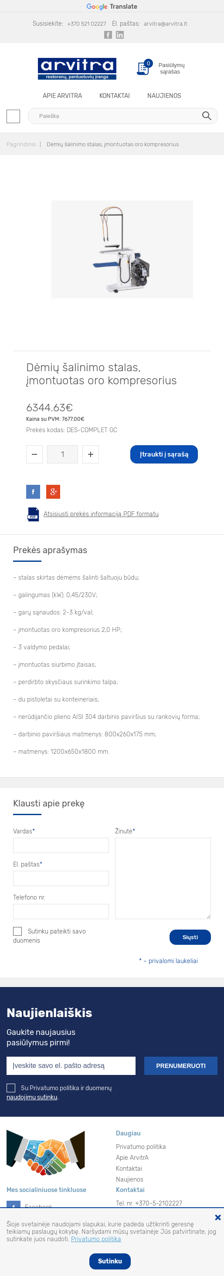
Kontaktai (114, 96)
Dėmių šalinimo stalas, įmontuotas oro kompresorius (113, 144)
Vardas (24, 831)
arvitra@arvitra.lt (165, 23)
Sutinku (110, 1261)
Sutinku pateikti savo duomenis (49, 935)
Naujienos (164, 96)
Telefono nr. (29, 897)
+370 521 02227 (86, 23)
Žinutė (125, 831)
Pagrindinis (21, 144)
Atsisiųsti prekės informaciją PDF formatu (101, 514)
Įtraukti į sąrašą (164, 454)
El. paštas (27, 864)
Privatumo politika (141, 1147)
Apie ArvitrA (62, 96)
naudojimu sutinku (32, 1097)
